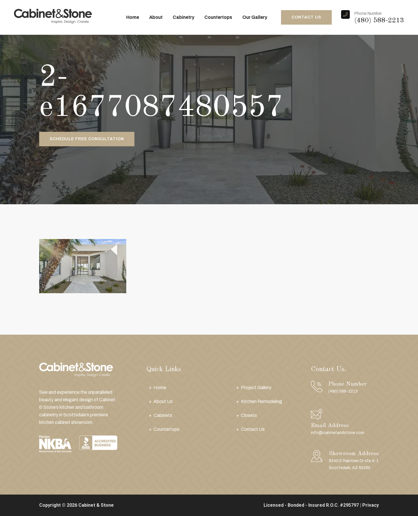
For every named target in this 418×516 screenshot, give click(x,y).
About (156, 17)
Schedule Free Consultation (87, 139)
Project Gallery (256, 387)
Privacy (370, 505)
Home (132, 17)
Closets (249, 415)
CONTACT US (306, 17)
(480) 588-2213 (379, 20)
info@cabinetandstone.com (337, 433)
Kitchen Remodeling (261, 401)
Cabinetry (183, 17)
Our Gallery (254, 17)
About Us (163, 401)
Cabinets (163, 415)
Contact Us (253, 429)
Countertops (218, 17)
